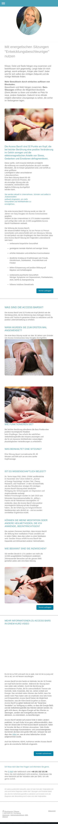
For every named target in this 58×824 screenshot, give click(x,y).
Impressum (5, 815)
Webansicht (52, 811)
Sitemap (16, 811)
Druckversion (7, 811)
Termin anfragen (44, 291)
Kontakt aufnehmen (43, 753)
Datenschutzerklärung (17, 815)
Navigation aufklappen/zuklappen (29, 3)
